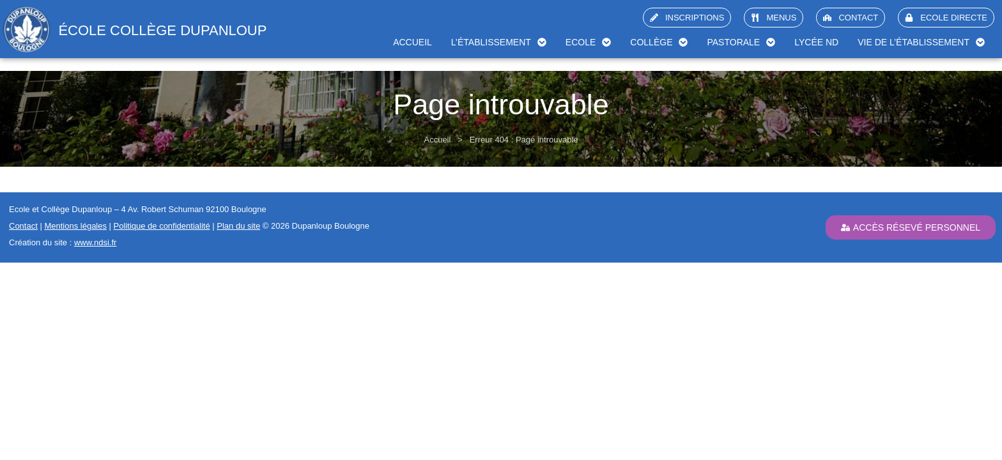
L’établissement (498, 42)
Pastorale (741, 42)
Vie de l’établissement (921, 42)
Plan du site (238, 226)
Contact (23, 226)
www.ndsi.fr (95, 242)
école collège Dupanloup (162, 30)
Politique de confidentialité (162, 226)
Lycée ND (816, 42)
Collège (659, 42)
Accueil (412, 42)
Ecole (588, 42)
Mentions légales (75, 226)
